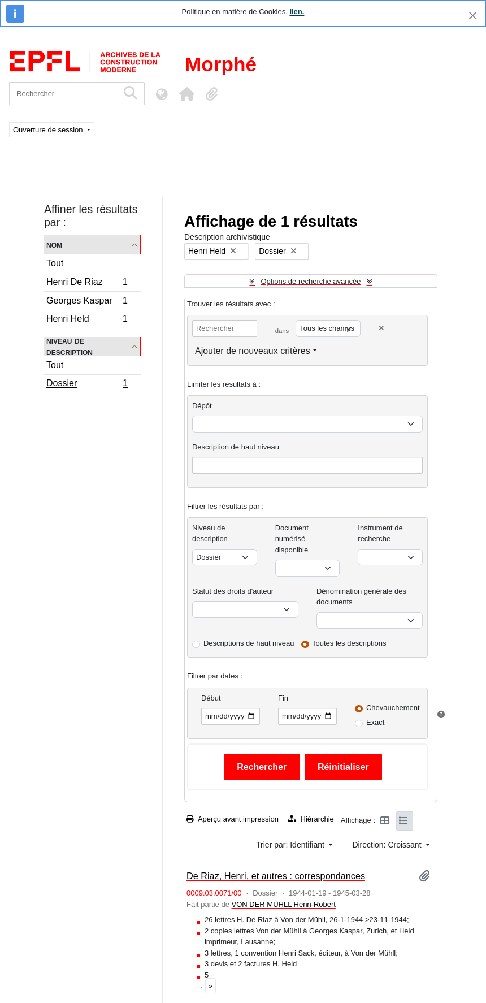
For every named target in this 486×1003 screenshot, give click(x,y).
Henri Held (87, 320)
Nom (54, 244)
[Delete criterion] (381, 328)
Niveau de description (69, 346)
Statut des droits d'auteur (233, 591)
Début (211, 698)
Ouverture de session (49, 130)
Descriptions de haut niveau (248, 643)
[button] (186, 94)
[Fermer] (472, 16)
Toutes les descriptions (349, 643)
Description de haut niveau (235, 447)
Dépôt (202, 405)
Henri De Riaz (87, 283)
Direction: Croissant (387, 844)
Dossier (87, 384)
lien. (296, 11)
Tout (54, 263)
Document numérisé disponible (292, 539)
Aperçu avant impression (232, 819)
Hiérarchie (311, 819)
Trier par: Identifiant (291, 844)
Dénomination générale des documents (361, 597)
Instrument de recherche (380, 533)
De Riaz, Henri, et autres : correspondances (275, 876)
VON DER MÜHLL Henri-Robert (283, 904)
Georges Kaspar (87, 302)
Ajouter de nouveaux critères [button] (252, 351)
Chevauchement (393, 707)
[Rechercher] (63, 93)
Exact (375, 722)
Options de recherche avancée (311, 281)
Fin (283, 698)
